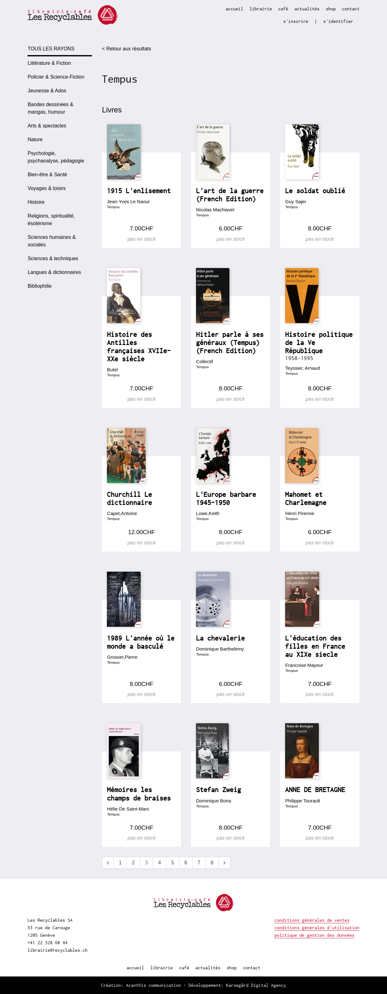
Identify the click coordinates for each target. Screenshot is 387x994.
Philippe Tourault (302, 800)
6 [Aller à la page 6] (185, 862)
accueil (234, 8)
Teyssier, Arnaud (302, 368)
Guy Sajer (295, 201)
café (283, 8)
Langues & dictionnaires (54, 272)
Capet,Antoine (122, 513)
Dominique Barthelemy (220, 649)
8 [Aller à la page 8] (212, 862)
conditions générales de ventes (311, 920)
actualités (306, 8)
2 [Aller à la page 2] (133, 862)
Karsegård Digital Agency (256, 985)
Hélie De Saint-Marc (128, 808)
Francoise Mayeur (304, 665)
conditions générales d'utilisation (316, 927)
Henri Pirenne (299, 513)
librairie (260, 8)
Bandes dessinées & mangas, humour (50, 108)
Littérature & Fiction (49, 63)
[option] (60, 63)
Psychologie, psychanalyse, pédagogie (56, 157)
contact (350, 8)
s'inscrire (295, 21)
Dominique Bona (213, 800)
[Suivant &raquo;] (224, 863)
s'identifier (338, 21)
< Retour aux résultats (126, 48)
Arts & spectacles (47, 125)
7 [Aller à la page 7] (199, 862)
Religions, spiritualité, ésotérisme (51, 219)
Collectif (204, 361)
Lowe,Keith (207, 513)
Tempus (113, 207)
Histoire (36, 202)
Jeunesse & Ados (47, 90)
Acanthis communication (153, 985)
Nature (35, 139)
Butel (112, 369)
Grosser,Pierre (122, 657)
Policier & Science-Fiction (56, 77)
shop (331, 8)
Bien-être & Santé (47, 174)
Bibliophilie (40, 286)
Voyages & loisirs (47, 188)
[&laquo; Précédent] (108, 863)
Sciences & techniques (53, 258)
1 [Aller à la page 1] (120, 862)
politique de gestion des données (314, 935)
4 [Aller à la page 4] (159, 862)
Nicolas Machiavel (215, 209)
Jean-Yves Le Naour (128, 201)
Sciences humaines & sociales (52, 240)
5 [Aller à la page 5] (172, 862)
